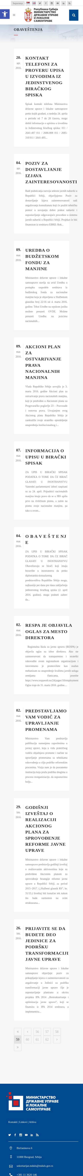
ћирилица (18, 3)
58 (57, 1032)
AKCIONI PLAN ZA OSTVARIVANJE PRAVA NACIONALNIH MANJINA (43, 362)
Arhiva (32, 1122)
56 (37, 1032)
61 (37, 1039)
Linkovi (23, 1122)
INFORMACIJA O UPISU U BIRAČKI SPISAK (45, 456)
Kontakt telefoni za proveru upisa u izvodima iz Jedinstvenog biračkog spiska (44, 76)
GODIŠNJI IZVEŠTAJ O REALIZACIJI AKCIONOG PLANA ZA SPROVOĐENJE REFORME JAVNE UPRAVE (45, 829)
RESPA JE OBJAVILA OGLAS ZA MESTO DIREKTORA (48, 631)
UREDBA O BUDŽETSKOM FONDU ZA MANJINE (42, 259)
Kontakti (12, 1122)
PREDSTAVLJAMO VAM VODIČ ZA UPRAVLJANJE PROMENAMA (46, 720)
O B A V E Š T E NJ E (45, 539)
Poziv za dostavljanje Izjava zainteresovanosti (51, 172)
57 (47, 1032)
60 (27, 1039)
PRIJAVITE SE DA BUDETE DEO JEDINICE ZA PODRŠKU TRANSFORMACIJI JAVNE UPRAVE (47, 944)
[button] (5, 14)
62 (47, 1039)
